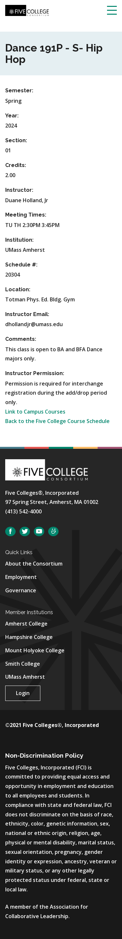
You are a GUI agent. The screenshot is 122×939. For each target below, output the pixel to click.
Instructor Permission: (34, 373)
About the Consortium (33, 563)
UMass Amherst (25, 676)
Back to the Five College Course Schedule (57, 421)
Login (23, 693)
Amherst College (26, 623)
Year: (12, 116)
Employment (21, 577)
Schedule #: (21, 265)
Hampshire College (29, 637)
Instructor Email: (27, 314)
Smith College (22, 663)
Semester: (19, 90)
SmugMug (53, 531)
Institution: (19, 240)
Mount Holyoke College (34, 650)
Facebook (10, 531)
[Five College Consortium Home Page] (27, 9)
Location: (17, 289)
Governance (20, 590)
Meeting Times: (25, 215)
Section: (16, 140)
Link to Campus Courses (35, 411)
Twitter (25, 531)
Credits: (15, 165)
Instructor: (19, 190)
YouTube (39, 531)
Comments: (20, 339)
